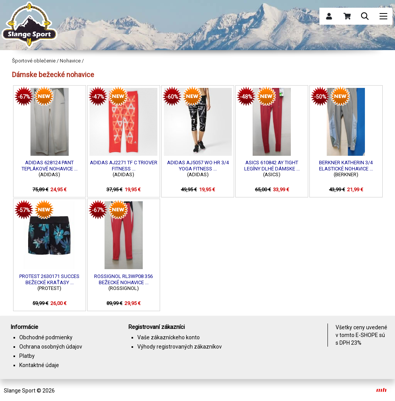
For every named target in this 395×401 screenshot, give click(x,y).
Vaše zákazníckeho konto (168, 337)
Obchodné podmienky (46, 337)
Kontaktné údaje (39, 365)
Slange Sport (19, 391)
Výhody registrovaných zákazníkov (179, 347)
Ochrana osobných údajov (50, 347)
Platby (27, 356)
